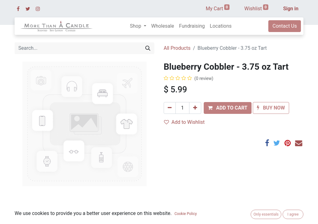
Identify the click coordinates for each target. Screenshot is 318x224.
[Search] (147, 48)
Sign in (290, 9)
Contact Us (284, 26)
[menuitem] (163, 26)
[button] (228, 108)
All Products (177, 48)
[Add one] (195, 108)
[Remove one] (170, 108)
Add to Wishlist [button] (184, 122)
